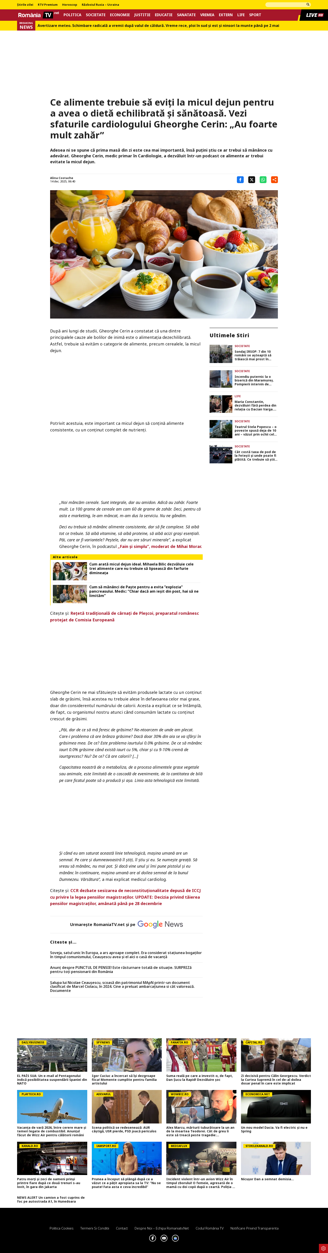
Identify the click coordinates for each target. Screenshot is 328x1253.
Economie (120, 15)
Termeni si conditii (94, 1228)
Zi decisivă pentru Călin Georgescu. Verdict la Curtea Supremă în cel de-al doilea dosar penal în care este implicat (276, 1079)
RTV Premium (48, 5)
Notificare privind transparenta (255, 1228)
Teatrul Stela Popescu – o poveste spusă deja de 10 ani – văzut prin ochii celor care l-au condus (256, 430)
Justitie (142, 15)
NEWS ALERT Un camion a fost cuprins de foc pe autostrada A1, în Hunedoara (51, 1200)
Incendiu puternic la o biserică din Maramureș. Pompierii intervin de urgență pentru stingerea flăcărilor (255, 380)
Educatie (163, 15)
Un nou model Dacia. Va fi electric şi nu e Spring (274, 1130)
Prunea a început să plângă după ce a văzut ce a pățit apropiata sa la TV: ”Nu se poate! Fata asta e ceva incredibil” (126, 1183)
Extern (226, 15)
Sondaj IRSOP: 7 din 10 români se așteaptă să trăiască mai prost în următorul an (253, 355)
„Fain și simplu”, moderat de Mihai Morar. (160, 546)
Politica (72, 15)
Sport (255, 15)
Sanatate (186, 15)
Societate (95, 15)
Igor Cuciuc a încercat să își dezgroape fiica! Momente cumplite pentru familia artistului (124, 1079)
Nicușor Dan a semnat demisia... (267, 1179)
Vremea (207, 15)
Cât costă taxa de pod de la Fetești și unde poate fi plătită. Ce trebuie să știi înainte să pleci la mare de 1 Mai (256, 456)
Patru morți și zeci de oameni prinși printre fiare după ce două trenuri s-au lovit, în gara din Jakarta (48, 1183)
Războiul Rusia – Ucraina (100, 5)
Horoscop (69, 5)
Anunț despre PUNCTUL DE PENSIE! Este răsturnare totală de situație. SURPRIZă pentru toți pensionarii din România (121, 970)
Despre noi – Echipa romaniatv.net (162, 1228)
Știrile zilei (25, 5)
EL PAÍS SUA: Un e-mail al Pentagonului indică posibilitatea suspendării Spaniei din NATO (52, 1079)
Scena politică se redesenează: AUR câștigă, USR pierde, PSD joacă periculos (124, 1130)
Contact (122, 1228)
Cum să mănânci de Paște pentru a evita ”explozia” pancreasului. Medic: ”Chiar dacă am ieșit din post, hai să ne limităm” (144, 591)
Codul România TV (210, 1228)
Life (241, 15)
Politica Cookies (62, 1228)
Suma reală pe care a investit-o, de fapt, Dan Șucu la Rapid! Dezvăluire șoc (199, 1078)
